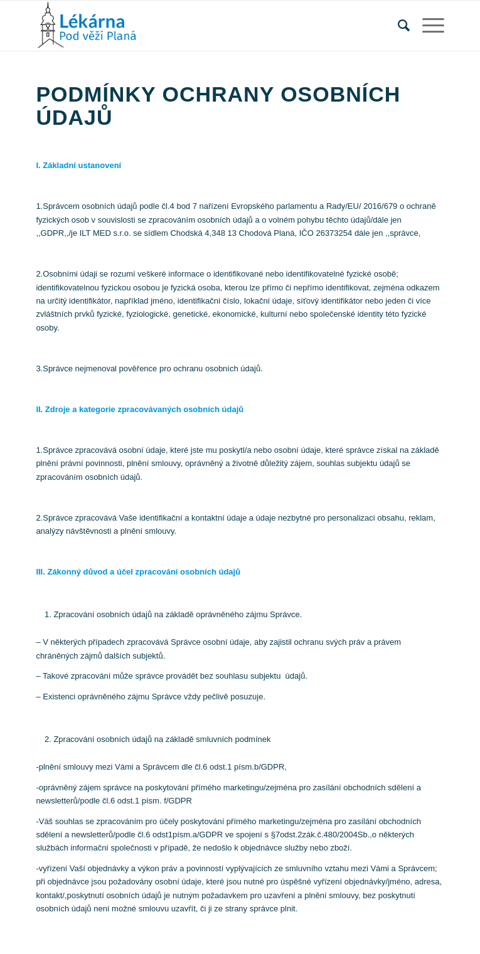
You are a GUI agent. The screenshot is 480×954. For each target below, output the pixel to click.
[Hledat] (397, 26)
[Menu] (427, 26)
